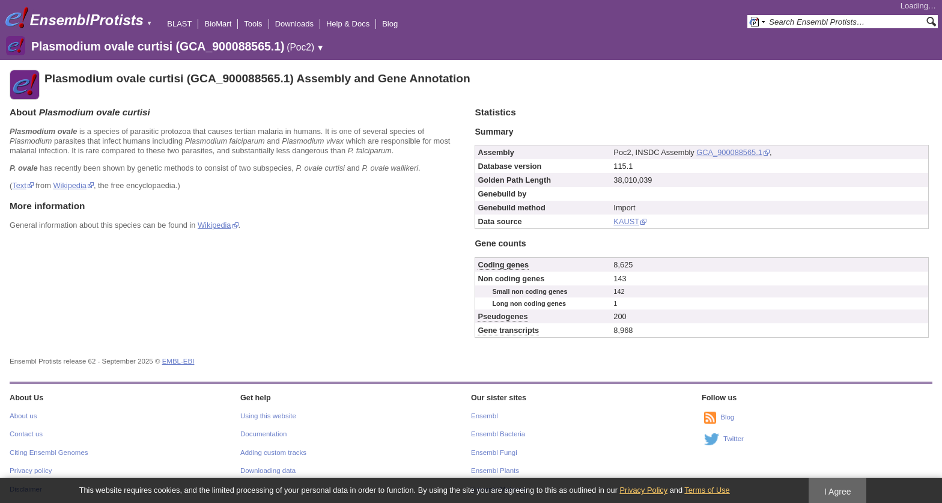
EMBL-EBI (178, 361)
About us (23, 415)
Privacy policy (31, 470)
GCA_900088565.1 (729, 152)
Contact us (26, 433)
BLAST (179, 23)
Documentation (263, 433)
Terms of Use (706, 490)
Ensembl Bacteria (498, 433)
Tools (253, 23)
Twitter (733, 438)
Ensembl (484, 415)
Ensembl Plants (495, 470)
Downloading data (268, 470)
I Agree (837, 491)
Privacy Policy (643, 490)
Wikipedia (69, 185)
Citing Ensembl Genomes (49, 452)
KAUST (626, 221)
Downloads (294, 23)
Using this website (268, 415)
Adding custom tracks (273, 452)
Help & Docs (347, 23)
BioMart (217, 23)
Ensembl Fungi (494, 452)
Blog (390, 23)
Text (19, 185)
